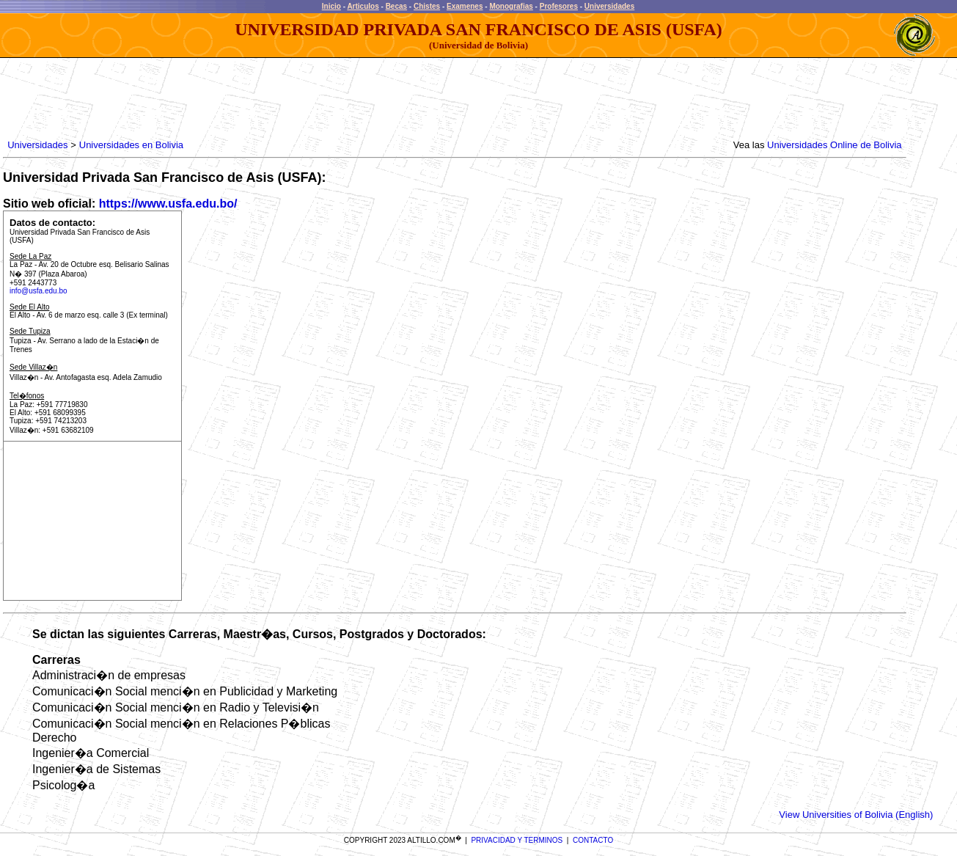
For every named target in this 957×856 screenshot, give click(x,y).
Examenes (465, 6)
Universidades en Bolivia (131, 144)
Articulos (362, 6)
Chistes (427, 6)
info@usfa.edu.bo (38, 291)
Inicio (331, 6)
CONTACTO (593, 840)
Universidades (609, 6)
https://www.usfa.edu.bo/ (168, 203)
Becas (396, 6)
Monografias (510, 6)
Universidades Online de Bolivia (834, 144)
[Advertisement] (272, 99)
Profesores (559, 6)
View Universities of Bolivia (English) (856, 814)
